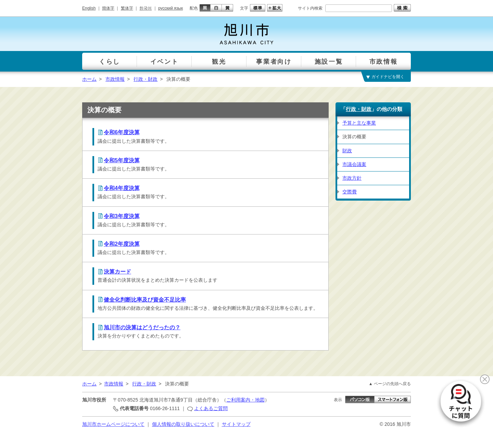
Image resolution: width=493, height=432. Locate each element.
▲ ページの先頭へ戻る (390, 383)
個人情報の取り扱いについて (183, 424)
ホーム (89, 79)
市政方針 (352, 178)
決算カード (117, 272)
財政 (347, 150)
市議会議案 (354, 164)
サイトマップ (236, 424)
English (89, 8)
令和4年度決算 (122, 188)
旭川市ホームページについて (113, 424)
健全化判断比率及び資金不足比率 (145, 300)
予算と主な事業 (359, 123)
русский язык (170, 8)
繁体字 (127, 8)
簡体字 (108, 8)
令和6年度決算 (122, 132)
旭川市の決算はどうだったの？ (142, 327)
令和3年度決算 (122, 216)
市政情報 (115, 79)
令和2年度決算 (122, 244)
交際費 (349, 191)
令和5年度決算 (122, 160)
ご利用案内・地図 (245, 400)
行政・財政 (145, 79)
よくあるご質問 (211, 408)
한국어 (145, 8)
